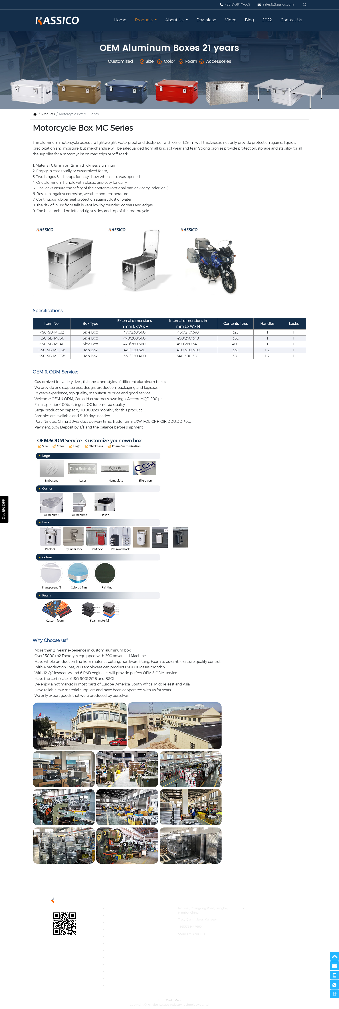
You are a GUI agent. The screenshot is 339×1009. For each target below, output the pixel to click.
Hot (160, 1000)
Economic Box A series (123, 915)
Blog (249, 20)
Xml (169, 1000)
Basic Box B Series (120, 922)
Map (177, 1000)
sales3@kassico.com (278, 4)
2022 (267, 20)
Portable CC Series (120, 978)
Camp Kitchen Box (120, 908)
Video (230, 20)
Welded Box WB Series (123, 950)
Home (120, 20)
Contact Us (291, 20)
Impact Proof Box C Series (125, 929)
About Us (175, 20)
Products (144, 20)
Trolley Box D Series (121, 964)
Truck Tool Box (117, 957)
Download (206, 20)
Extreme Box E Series (122, 936)
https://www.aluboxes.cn (195, 947)
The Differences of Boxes (124, 971)
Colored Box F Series (122, 943)
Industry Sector (118, 985)
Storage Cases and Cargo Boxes (269, 908)
